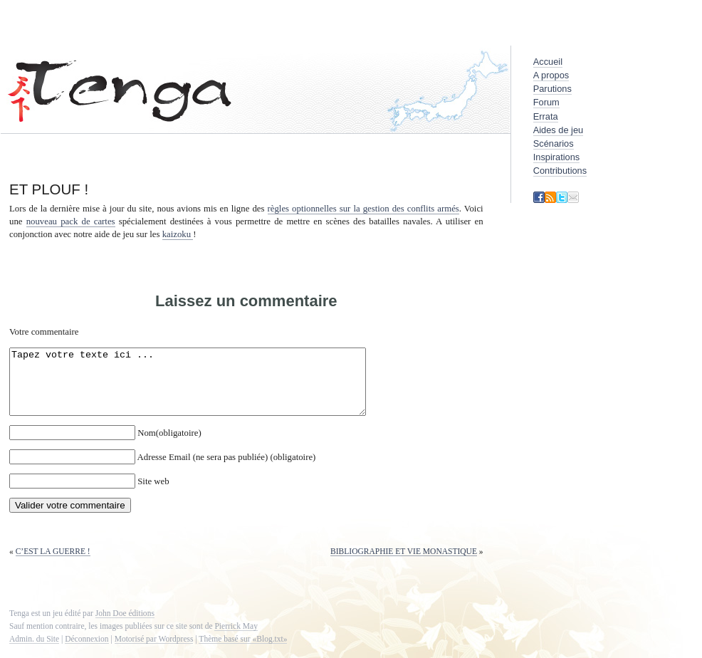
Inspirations (556, 157)
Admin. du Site (34, 651)
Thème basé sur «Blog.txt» (243, 651)
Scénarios (553, 143)
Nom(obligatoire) (169, 446)
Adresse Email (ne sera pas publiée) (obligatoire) (226, 470)
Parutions (552, 88)
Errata (545, 116)
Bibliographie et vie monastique (403, 564)
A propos (551, 75)
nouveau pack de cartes (70, 221)
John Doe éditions (124, 626)
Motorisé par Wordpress (154, 651)
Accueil (547, 61)
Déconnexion (86, 651)
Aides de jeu (558, 130)
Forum (546, 102)
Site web (153, 494)
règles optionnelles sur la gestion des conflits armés (363, 209)
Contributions (560, 170)
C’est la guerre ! (53, 564)
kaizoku (178, 234)
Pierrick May (235, 638)
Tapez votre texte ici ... (209, 388)
